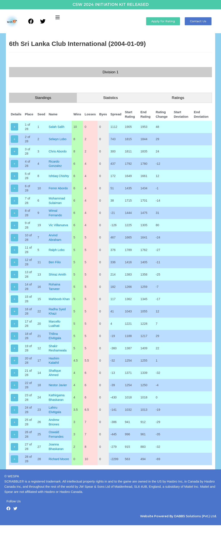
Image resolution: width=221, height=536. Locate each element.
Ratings (178, 98)
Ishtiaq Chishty (59, 178)
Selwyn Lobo (58, 139)
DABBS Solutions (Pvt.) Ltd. (195, 527)
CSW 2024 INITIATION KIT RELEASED (111, 4)
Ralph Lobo (57, 254)
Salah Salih (57, 127)
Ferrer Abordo (59, 190)
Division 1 (110, 72)
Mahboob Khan (60, 304)
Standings (43, 98)
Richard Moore (59, 469)
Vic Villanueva (59, 228)
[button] (57, 18)
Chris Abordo (58, 152)
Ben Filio (55, 266)
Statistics (110, 98)
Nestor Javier (58, 393)
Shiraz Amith (58, 279)
